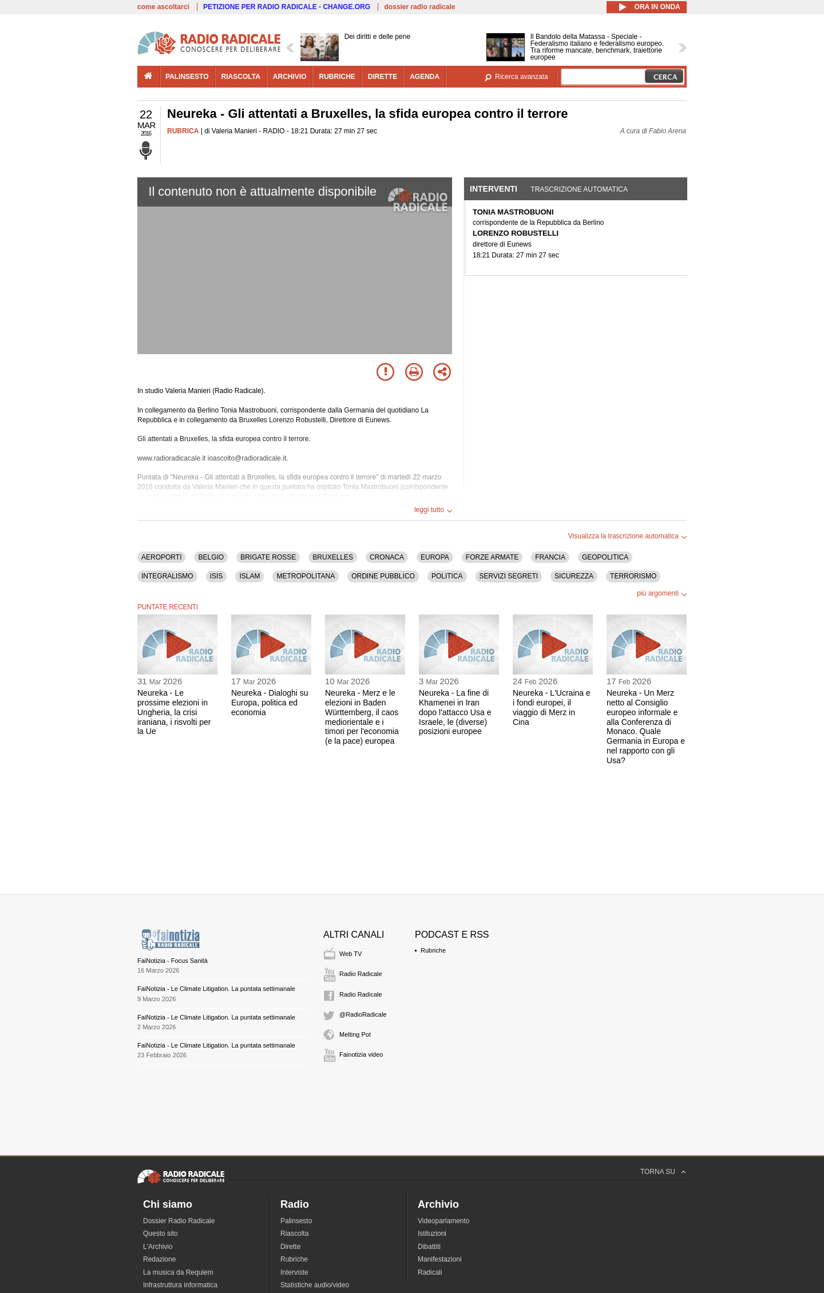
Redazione (159, 1259)
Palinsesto (296, 1221)
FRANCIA (550, 557)
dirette (382, 77)
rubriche (337, 77)
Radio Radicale (360, 973)
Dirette (290, 1247)
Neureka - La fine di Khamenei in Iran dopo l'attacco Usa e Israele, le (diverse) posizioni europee (455, 712)
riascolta (240, 77)
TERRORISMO (633, 576)
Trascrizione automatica (579, 189)
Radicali (430, 1272)
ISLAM (249, 576)
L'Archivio (158, 1247)
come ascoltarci (163, 7)
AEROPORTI (161, 557)
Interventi (493, 188)
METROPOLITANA (305, 576)
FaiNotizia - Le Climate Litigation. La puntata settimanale (216, 988)
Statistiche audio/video (314, 1285)
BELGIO (211, 557)
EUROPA (435, 557)
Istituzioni (432, 1233)
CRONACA (387, 557)
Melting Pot (355, 1034)
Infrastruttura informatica (180, 1285)
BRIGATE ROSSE (268, 557)
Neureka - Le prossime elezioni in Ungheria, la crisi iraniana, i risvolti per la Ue (174, 712)
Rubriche (433, 950)
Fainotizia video (361, 1054)
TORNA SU (657, 1172)
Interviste (294, 1272)
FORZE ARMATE (492, 557)
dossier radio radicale (419, 7)
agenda (424, 77)
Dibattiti (429, 1247)
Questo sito (160, 1233)
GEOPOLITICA (605, 557)
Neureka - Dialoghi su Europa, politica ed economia (269, 702)
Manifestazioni (440, 1259)
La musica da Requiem (178, 1272)
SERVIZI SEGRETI (509, 576)
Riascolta (294, 1233)
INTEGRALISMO (167, 576)
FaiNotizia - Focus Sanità (172, 960)
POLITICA (447, 576)
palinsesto (187, 77)
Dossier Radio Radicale (179, 1221)
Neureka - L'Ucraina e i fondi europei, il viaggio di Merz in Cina (552, 707)
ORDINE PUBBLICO (383, 576)
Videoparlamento (444, 1221)
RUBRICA (183, 131)
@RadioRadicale (363, 1014)
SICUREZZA (573, 576)
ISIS (216, 576)
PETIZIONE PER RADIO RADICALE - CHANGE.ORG (286, 7)
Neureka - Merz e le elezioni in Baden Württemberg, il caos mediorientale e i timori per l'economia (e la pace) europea (362, 716)
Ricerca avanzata (521, 77)
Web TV (350, 953)
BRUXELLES (332, 557)
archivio (290, 77)
